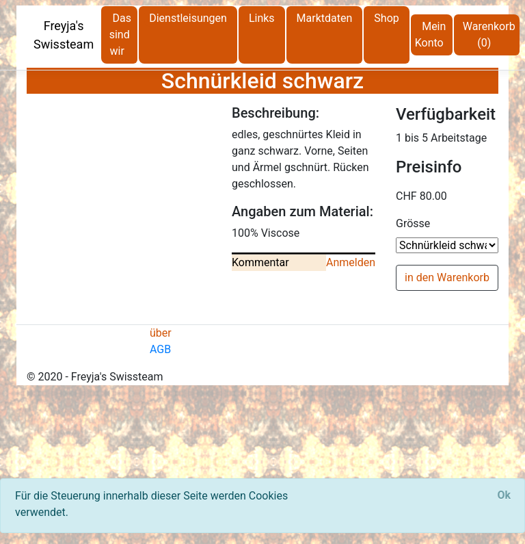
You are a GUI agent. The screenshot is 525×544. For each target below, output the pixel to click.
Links (262, 18)
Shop (386, 18)
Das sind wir (120, 34)
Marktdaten (325, 18)
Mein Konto (430, 34)
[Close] (503, 495)
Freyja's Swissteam (63, 34)
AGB (160, 349)
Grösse (413, 223)
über (161, 332)
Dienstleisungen (188, 18)
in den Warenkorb (447, 277)
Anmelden (350, 262)
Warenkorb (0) (489, 34)
